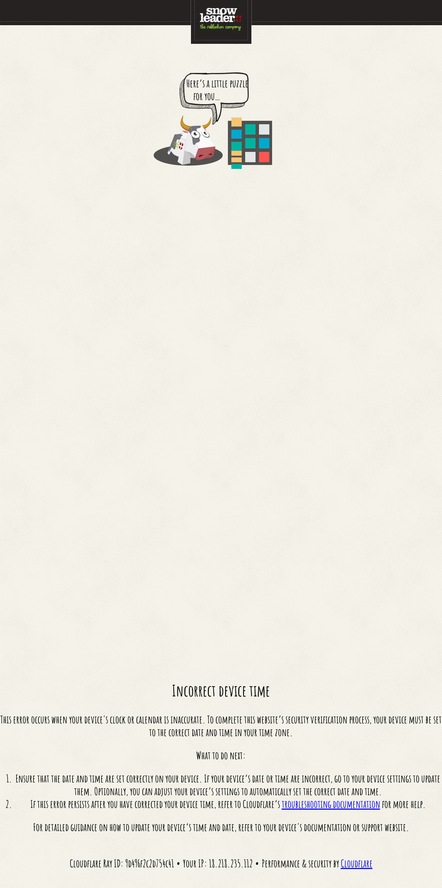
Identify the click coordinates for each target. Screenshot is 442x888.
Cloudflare (357, 863)
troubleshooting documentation (331, 804)
